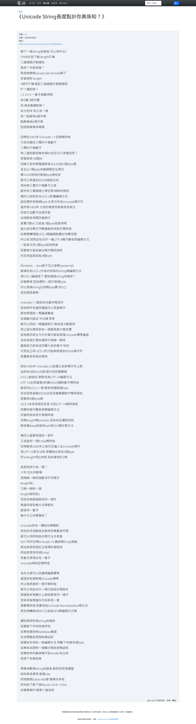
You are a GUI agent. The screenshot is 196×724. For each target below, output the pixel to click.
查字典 (32, 3)
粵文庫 (46, 3)
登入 (176, 3)
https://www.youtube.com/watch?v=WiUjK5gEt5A (40, 44)
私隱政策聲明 (113, 719)
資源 (39, 3)
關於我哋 (63, 3)
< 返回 (20, 11)
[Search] (153, 3)
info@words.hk (103, 719)
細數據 (54, 3)
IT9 (26, 34)
